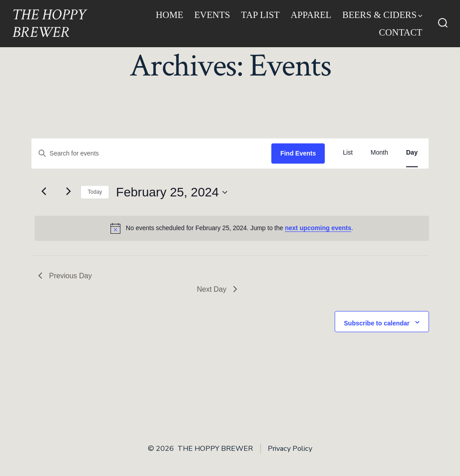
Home (169, 14)
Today (95, 192)
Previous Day (65, 276)
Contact (401, 32)
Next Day (217, 289)
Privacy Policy (290, 449)
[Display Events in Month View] (379, 152)
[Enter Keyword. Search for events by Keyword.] (151, 153)
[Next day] (68, 191)
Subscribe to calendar (377, 323)
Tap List (260, 14)
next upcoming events (318, 227)
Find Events (298, 153)
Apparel (311, 14)
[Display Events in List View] (348, 152)
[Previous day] (43, 191)
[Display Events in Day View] (412, 152)
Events (212, 14)
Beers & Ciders (382, 14)
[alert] (232, 228)
